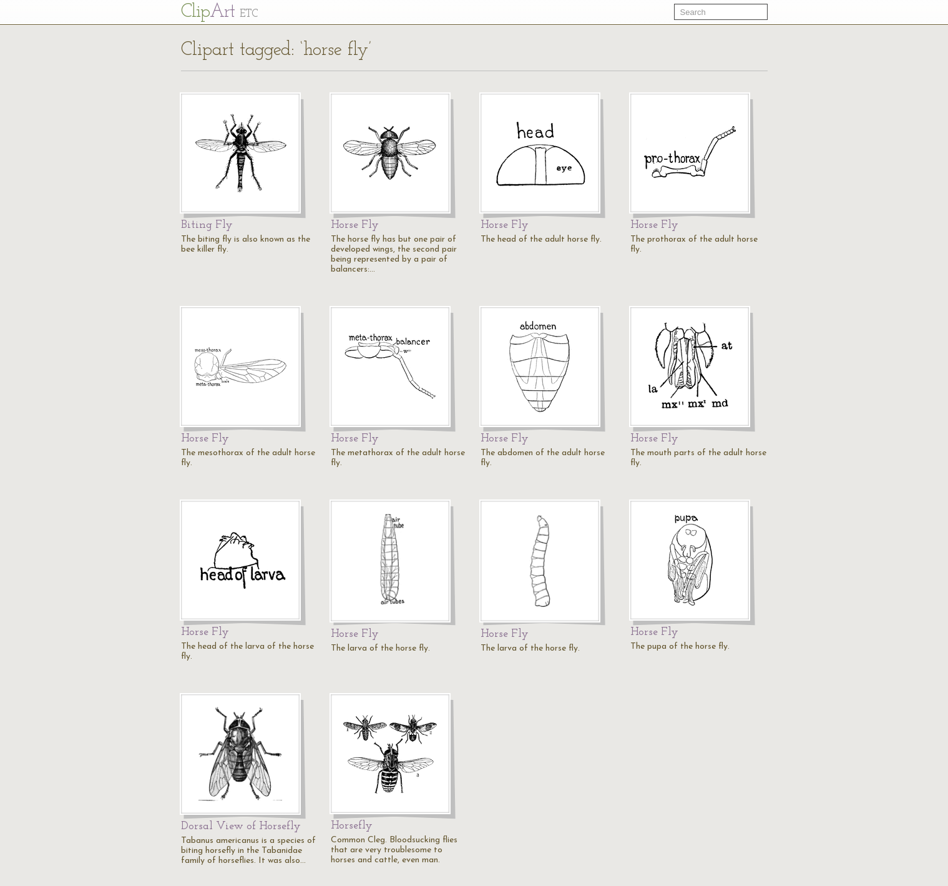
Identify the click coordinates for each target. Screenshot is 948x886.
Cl (219, 12)
